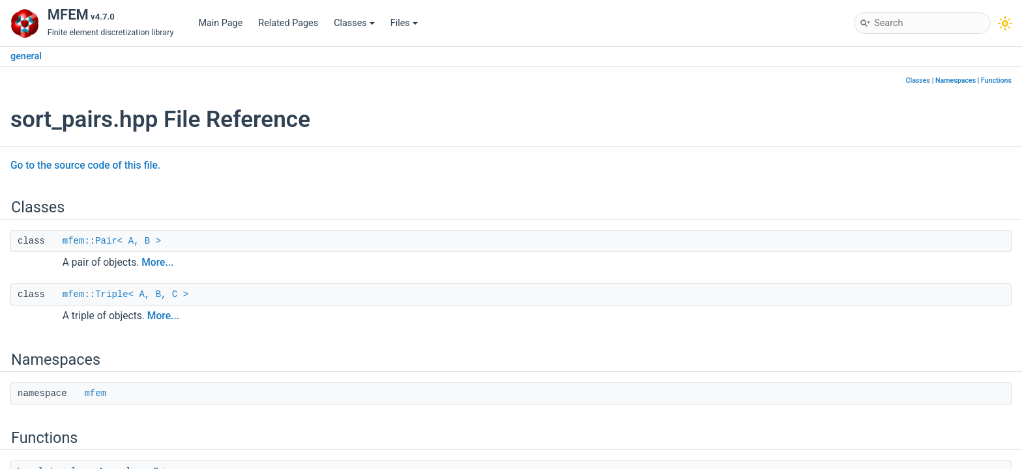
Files (404, 23)
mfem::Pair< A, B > (112, 241)
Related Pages (288, 23)
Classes (354, 23)
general (26, 56)
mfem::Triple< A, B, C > (125, 294)
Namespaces (955, 80)
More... (157, 262)
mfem (95, 393)
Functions (996, 80)
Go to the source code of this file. (85, 165)
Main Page (220, 23)
